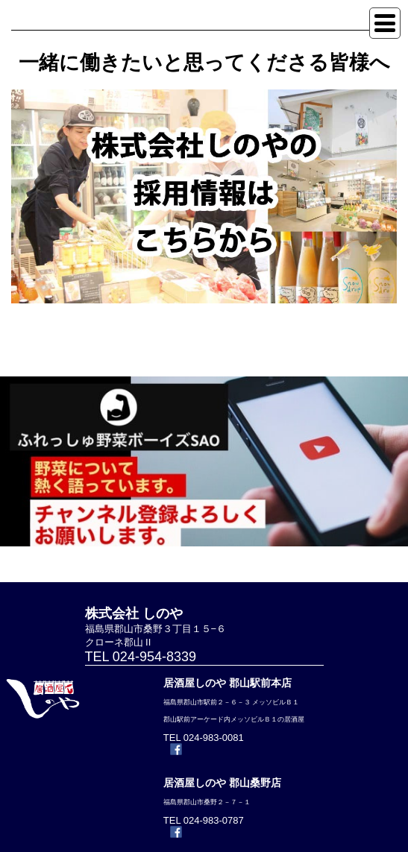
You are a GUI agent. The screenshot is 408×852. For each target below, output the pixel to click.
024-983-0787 (213, 820)
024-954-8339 (154, 656)
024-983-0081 (213, 737)
